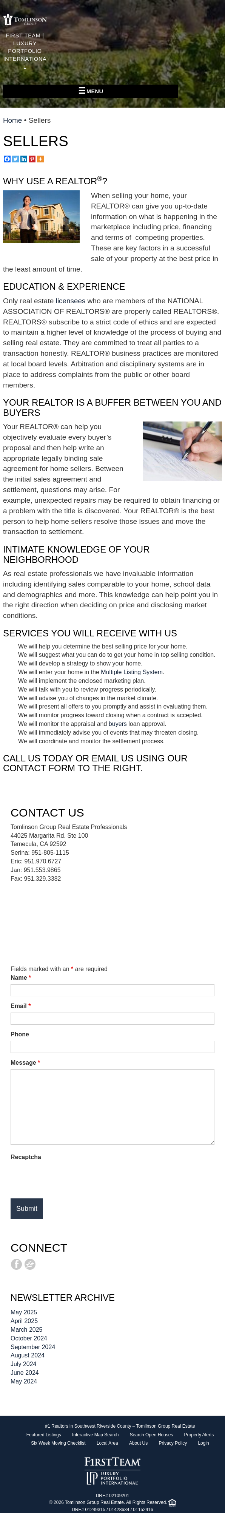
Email (21, 1006)
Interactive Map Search (95, 1434)
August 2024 (28, 1355)
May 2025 (24, 1312)
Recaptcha (26, 1157)
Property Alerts (199, 1434)
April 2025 (24, 1321)
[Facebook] (7, 159)
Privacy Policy (173, 1443)
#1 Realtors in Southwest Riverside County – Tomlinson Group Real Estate (120, 1426)
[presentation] (68, 1178)
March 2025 (27, 1329)
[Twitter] (15, 159)
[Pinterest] (32, 159)
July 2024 (24, 1364)
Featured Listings (43, 1434)
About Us (138, 1443)
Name (21, 977)
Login (203, 1443)
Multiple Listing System (132, 672)
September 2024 (33, 1347)
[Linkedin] (23, 159)
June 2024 (25, 1372)
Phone (20, 1034)
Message (25, 1062)
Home (12, 120)
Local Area (107, 1443)
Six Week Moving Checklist (58, 1443)
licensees (72, 301)
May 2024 (24, 1381)
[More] (40, 159)
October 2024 (29, 1338)
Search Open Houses (151, 1434)
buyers (118, 724)
